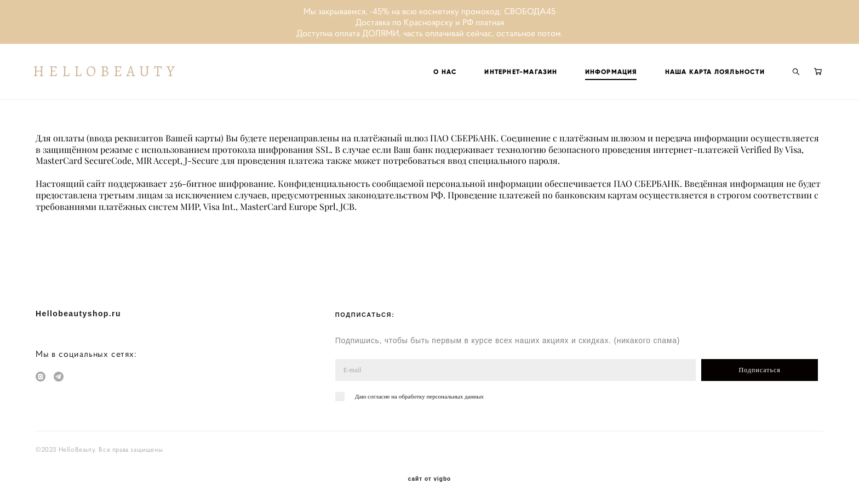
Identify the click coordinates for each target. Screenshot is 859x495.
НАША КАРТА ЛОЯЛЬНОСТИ (712, 73)
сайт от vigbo (429, 469)
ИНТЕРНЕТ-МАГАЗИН (518, 73)
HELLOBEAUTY (108, 73)
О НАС (443, 73)
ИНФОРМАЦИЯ (608, 73)
